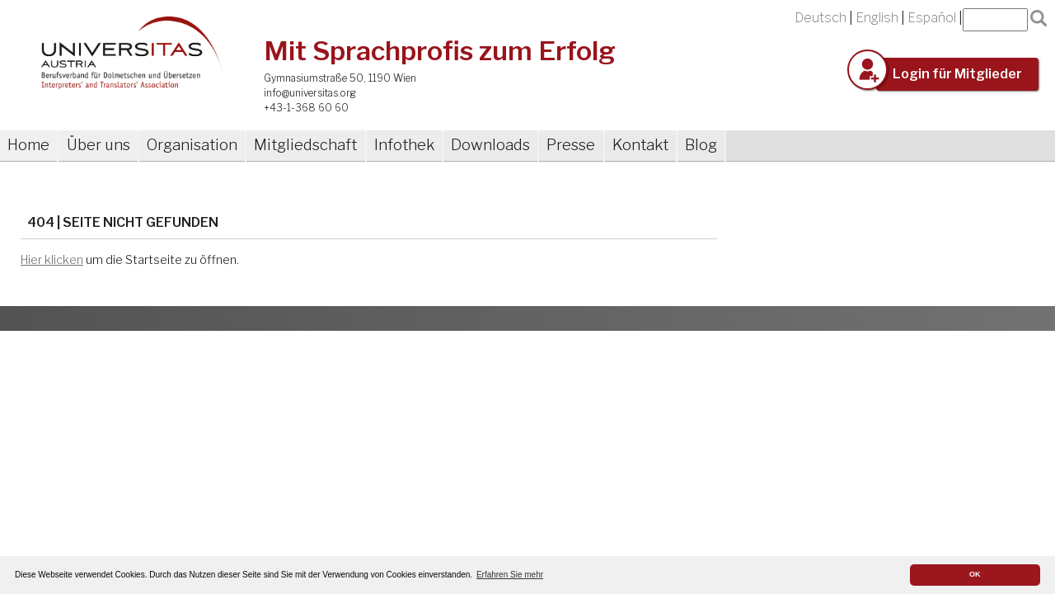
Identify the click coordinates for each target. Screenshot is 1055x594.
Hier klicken (52, 259)
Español (931, 18)
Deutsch (820, 18)
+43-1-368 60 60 (306, 107)
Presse (570, 144)
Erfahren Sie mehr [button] (509, 574)
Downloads (490, 144)
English (877, 18)
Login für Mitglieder (957, 74)
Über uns (98, 144)
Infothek (404, 144)
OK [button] (975, 574)
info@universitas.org (310, 93)
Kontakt (640, 144)
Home (28, 144)
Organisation (192, 144)
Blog (701, 144)
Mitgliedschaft (305, 144)
